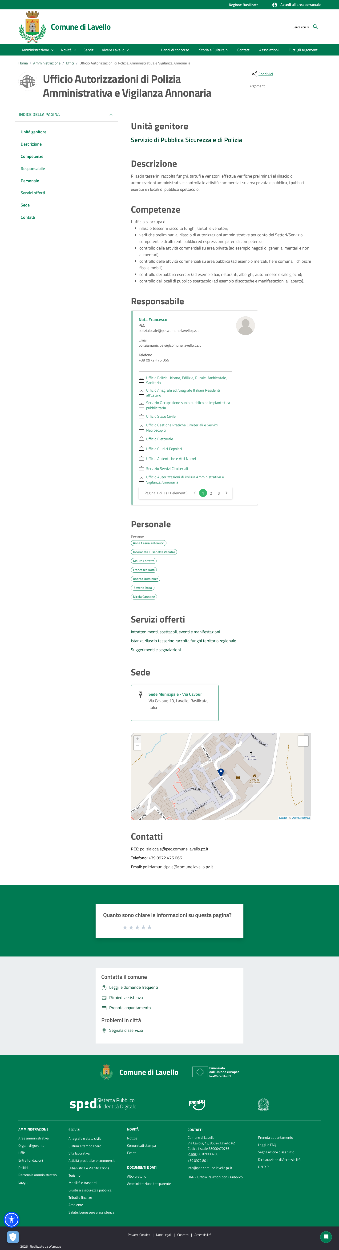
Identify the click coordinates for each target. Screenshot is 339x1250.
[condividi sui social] (262, 74)
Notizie (132, 1138)
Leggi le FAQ (267, 1144)
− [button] (137, 746)
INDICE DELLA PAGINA (41, 114)
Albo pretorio (136, 1176)
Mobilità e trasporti (83, 1182)
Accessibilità (202, 1234)
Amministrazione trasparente (149, 1183)
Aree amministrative (33, 1138)
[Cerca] (315, 27)
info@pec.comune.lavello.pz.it (210, 1168)
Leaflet (283, 817)
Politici (23, 1167)
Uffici (70, 63)
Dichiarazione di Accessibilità (279, 1159)
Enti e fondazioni (30, 1160)
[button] (296, 5)
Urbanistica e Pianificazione (89, 1168)
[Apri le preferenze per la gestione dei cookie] (13, 1237)
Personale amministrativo (37, 1175)
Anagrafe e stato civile (85, 1138)
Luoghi (23, 1182)
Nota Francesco (153, 319)
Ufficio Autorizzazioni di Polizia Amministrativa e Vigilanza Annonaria (135, 63)
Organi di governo (31, 1145)
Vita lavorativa (79, 1153)
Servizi (74, 1129)
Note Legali (163, 1234)
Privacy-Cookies (139, 1234)
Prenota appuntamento (275, 1137)
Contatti (195, 1129)
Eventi (131, 1152)
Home (23, 63)
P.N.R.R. (263, 1167)
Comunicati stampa (141, 1145)
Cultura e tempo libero (85, 1146)
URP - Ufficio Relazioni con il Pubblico (215, 1177)
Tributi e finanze (80, 1197)
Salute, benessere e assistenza (91, 1212)
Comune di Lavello (81, 26)
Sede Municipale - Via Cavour (175, 694)
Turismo (75, 1175)
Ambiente (76, 1204)
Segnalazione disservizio (276, 1152)
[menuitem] (175, 50)
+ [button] (137, 739)
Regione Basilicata (243, 5)
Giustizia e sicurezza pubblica (90, 1190)
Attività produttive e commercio (92, 1160)
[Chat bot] (326, 1237)
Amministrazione (47, 63)
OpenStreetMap (301, 817)
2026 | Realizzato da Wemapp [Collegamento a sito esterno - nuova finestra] (40, 1246)
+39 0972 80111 (200, 1160)
